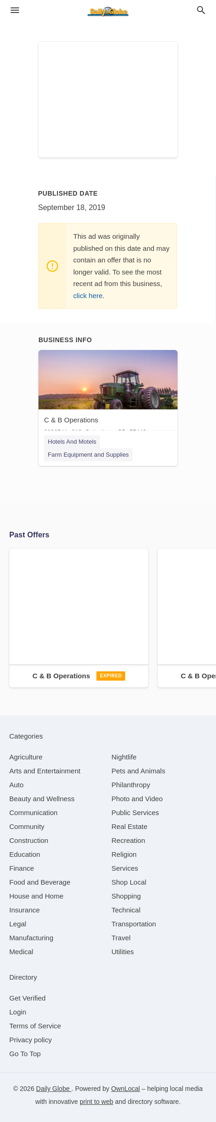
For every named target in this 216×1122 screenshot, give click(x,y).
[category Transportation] (134, 924)
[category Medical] (21, 952)
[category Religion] (124, 854)
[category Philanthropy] (131, 785)
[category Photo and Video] (137, 799)
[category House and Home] (36, 896)
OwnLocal (125, 1088)
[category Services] (125, 868)
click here (87, 296)
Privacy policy (30, 1040)
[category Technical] (126, 910)
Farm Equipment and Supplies (88, 454)
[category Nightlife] (124, 757)
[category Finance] (21, 868)
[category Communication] (33, 812)
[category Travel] (121, 938)
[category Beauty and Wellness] (42, 799)
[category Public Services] (135, 812)
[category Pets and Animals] (138, 771)
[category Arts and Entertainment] (44, 771)
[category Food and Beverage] (39, 882)
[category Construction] (28, 840)
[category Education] (24, 854)
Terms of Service (35, 1026)
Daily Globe (53, 1088)
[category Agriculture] (26, 757)
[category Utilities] (123, 952)
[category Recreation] (129, 840)
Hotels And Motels (72, 441)
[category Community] (26, 826)
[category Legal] (17, 924)
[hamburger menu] (14, 10)
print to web (96, 1101)
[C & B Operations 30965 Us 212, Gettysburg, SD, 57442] (108, 394)
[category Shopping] (126, 896)
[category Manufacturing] (31, 938)
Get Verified (27, 998)
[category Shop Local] (129, 882)
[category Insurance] (24, 910)
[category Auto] (16, 785)
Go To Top (25, 1054)
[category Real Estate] (130, 826)
